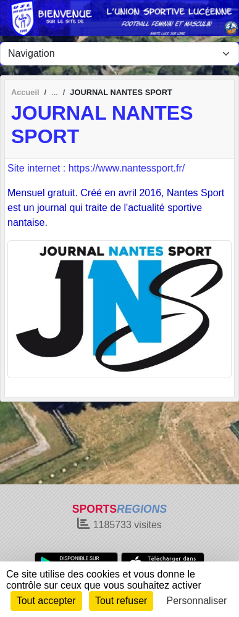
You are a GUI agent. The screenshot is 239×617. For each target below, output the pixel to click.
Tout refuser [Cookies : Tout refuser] (121, 600)
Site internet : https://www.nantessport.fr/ (96, 168)
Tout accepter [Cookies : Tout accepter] (46, 600)
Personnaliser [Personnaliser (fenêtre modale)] (197, 600)
